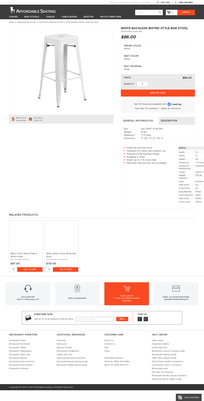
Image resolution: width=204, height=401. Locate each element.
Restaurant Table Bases (20, 362)
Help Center (145, 2)
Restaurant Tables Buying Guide (72, 376)
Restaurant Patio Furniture (21, 372)
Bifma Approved (160, 379)
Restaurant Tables (17, 358)
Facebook (140, 330)
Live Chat (163, 2)
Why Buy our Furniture (162, 383)
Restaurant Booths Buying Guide (72, 372)
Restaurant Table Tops (19, 365)
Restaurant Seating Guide (164, 365)
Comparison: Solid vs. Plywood (166, 376)
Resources (62, 355)
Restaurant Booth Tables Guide (167, 390)
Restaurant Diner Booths (20, 376)
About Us (113, 2)
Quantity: (129, 84)
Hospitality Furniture (18, 379)
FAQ (106, 358)
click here (126, 311)
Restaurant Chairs (17, 351)
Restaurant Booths (18, 369)
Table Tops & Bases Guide (164, 369)
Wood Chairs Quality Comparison (167, 372)
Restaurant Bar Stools (26, 22)
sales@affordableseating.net (176, 310)
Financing (135, 2)
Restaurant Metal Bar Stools (50, 22)
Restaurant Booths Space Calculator (169, 386)
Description (73, 131)
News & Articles (64, 358)
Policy (107, 362)
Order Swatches (159, 358)
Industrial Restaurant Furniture (71, 369)
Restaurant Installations (68, 362)
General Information (26, 131)
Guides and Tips (64, 365)
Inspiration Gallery (160, 355)
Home (11, 22)
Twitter (146, 330)
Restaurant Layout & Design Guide (168, 362)
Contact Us (124, 2)
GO (121, 330)
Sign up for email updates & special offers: (54, 330)
